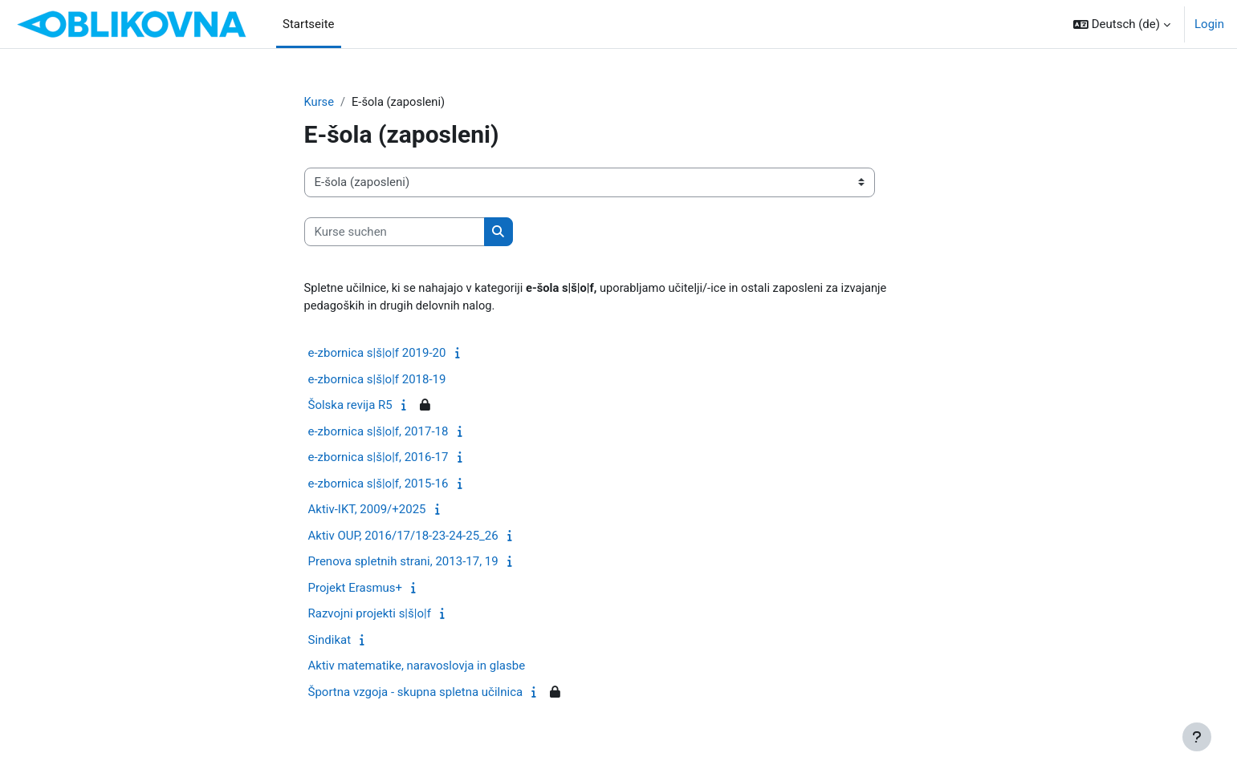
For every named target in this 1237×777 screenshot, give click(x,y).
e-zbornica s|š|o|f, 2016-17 (378, 458)
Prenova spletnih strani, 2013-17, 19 (403, 563)
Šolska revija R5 (350, 406)
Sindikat (330, 640)
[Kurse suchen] (394, 232)
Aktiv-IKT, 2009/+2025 (367, 511)
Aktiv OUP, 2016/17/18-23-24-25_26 (403, 536)
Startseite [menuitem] (309, 24)
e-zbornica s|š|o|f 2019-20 (377, 354)
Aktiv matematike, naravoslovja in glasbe (417, 667)
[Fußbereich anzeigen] (1196, 736)
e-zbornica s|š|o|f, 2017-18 (378, 432)
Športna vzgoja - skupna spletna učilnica (415, 693)
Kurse (319, 102)
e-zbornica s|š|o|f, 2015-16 (378, 484)
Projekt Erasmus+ (355, 588)
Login (1209, 24)
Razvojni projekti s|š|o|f (369, 615)
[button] (1122, 24)
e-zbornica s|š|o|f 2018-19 (377, 380)
